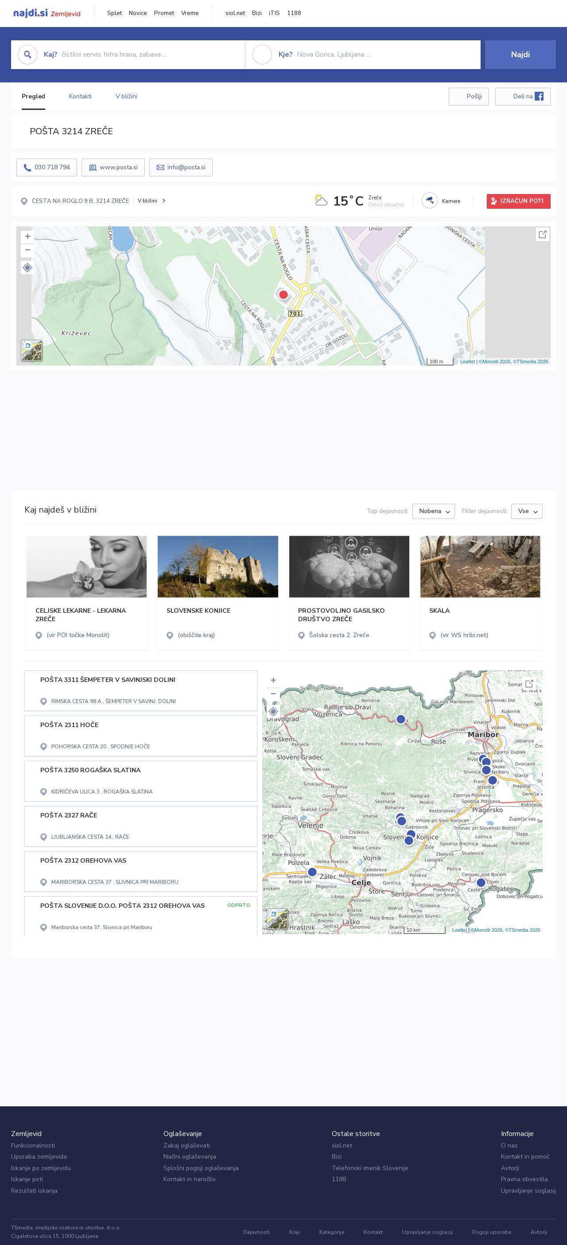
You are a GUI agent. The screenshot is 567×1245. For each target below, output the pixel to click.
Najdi (520, 54)
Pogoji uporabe (491, 1232)
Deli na (528, 96)
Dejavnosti (256, 1232)
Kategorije (331, 1232)
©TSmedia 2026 (530, 361)
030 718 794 (52, 167)
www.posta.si (119, 167)
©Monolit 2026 (494, 361)
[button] (27, 267)
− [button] (28, 250)
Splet (114, 13)
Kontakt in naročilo (189, 1179)
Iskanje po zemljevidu (41, 1168)
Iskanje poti (27, 1179)
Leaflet (467, 361)
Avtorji (510, 1168)
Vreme (190, 13)
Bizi (257, 13)
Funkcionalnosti (33, 1145)
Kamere (451, 201)
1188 (294, 13)
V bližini (126, 96)
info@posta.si (186, 167)
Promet (164, 13)
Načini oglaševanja (189, 1156)
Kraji (294, 1232)
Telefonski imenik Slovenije (370, 1168)
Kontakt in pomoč (525, 1156)
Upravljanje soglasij (528, 1191)
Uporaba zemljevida (39, 1156)
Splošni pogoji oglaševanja (201, 1168)
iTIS (274, 13)
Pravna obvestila (524, 1179)
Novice (138, 13)
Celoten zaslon (542, 234)
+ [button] (28, 237)
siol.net (235, 13)
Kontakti (80, 96)
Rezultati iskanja (34, 1191)
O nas (509, 1145)
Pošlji (474, 96)
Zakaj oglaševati (186, 1145)
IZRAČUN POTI (522, 201)
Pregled (33, 96)
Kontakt (373, 1232)
